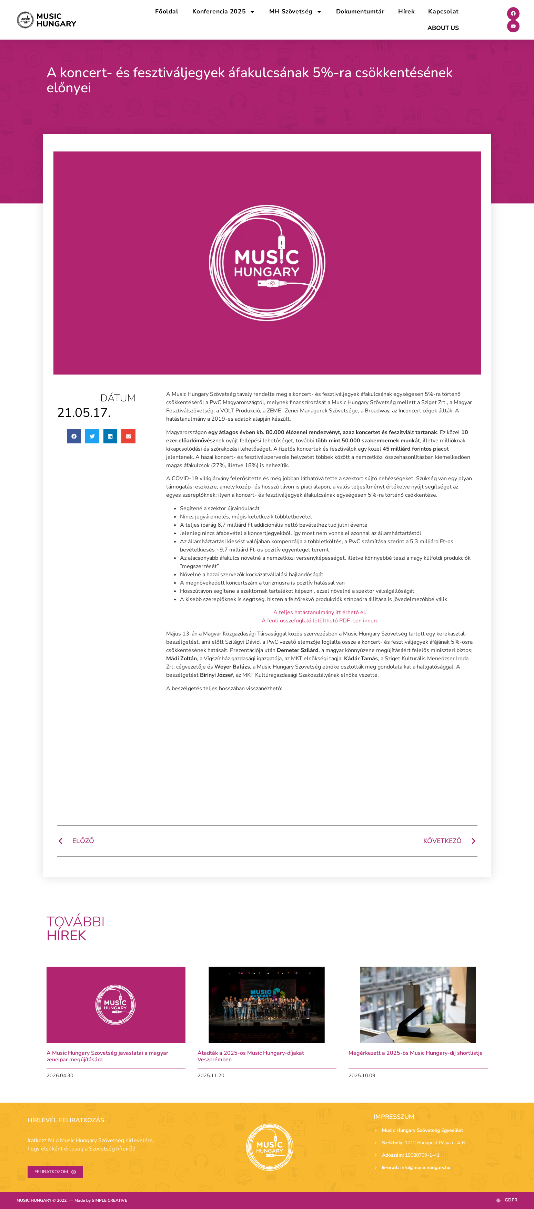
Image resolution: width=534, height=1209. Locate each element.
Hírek (406, 11)
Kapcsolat (443, 11)
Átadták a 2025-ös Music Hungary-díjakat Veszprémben (251, 1056)
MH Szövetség (295, 11)
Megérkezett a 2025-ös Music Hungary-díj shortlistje (416, 1053)
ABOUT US (443, 28)
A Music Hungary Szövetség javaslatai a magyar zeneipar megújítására (107, 1056)
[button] (74, 436)
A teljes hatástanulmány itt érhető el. (319, 612)
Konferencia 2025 (223, 11)
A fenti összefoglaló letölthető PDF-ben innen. (320, 620)
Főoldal (166, 11)
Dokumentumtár (360, 11)
